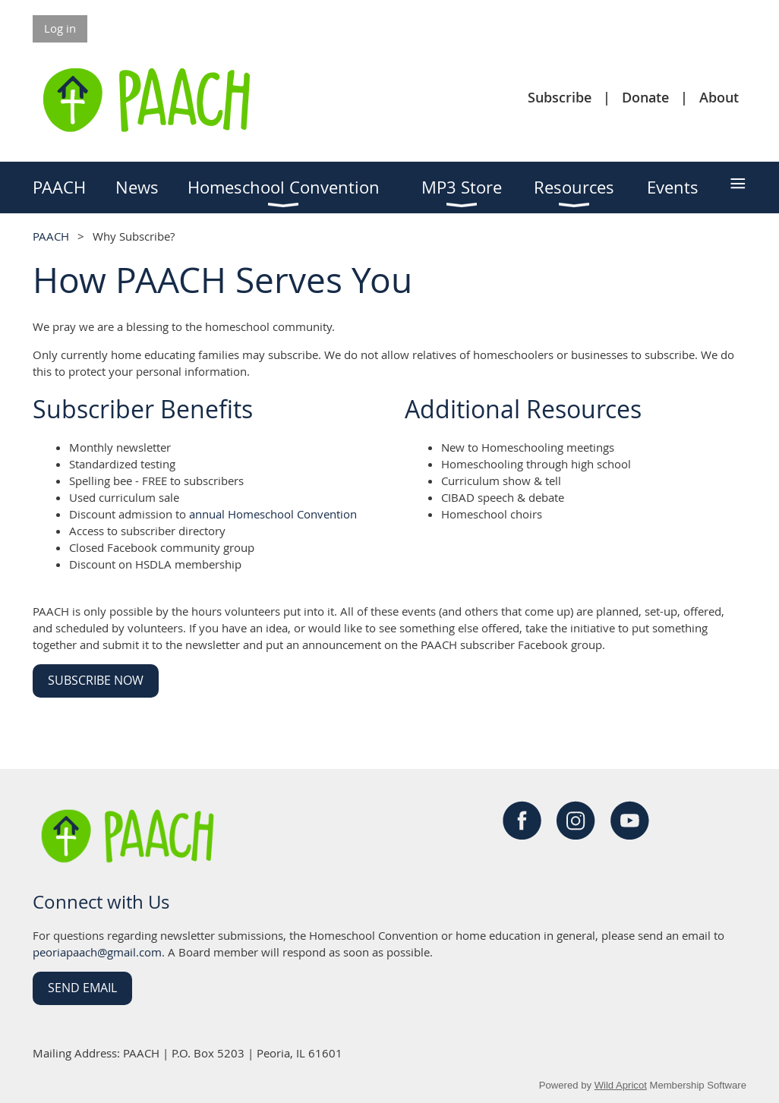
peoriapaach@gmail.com (97, 952)
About (719, 97)
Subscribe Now (96, 680)
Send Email (82, 987)
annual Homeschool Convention (273, 514)
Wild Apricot (620, 1085)
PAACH (51, 236)
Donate (645, 97)
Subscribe (559, 97)
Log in (60, 28)
